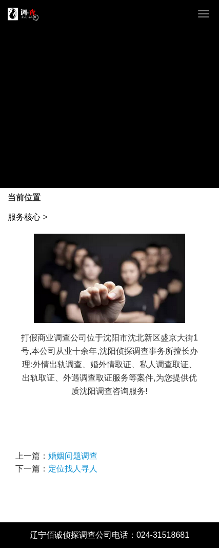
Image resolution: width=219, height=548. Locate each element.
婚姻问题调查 (72, 455)
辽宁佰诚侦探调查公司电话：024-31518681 (109, 535)
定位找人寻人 (72, 468)
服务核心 (24, 217)
